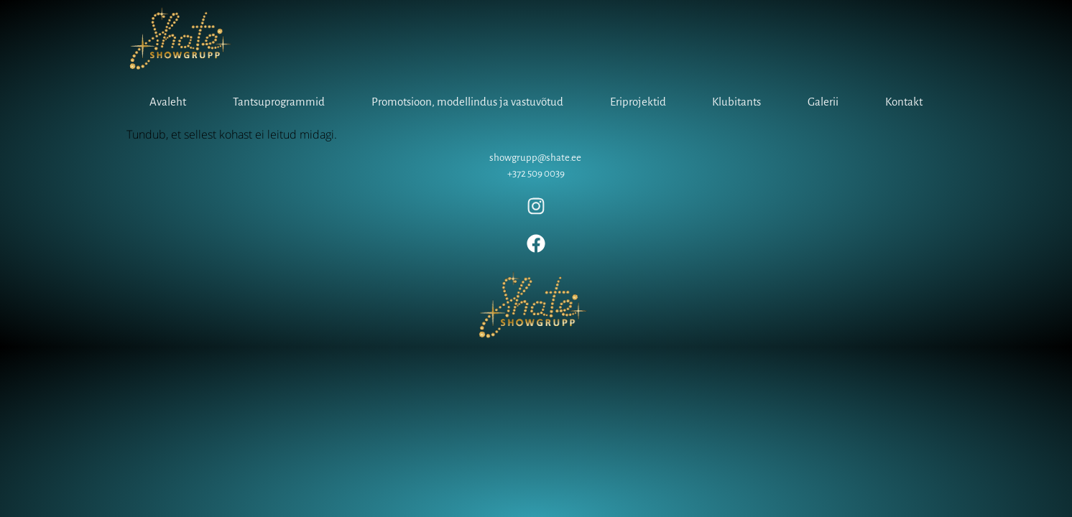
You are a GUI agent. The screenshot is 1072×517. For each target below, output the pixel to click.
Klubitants (736, 102)
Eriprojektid (638, 102)
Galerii (823, 102)
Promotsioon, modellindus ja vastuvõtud (467, 102)
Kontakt (904, 102)
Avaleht (167, 102)
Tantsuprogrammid (279, 102)
